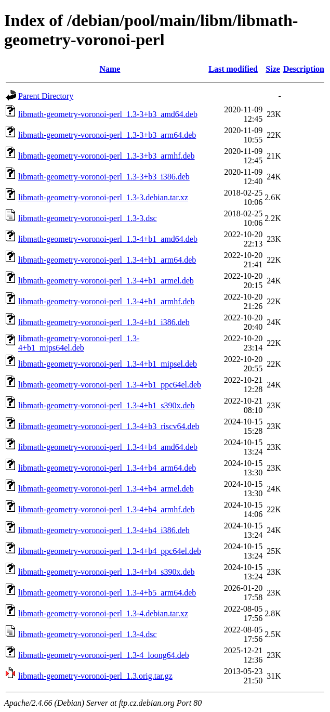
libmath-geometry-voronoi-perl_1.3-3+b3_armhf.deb (106, 155)
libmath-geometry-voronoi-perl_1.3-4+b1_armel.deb (106, 280)
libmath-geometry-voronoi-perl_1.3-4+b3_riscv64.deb (109, 426)
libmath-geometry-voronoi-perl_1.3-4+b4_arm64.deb (107, 467)
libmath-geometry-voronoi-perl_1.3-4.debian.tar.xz (103, 613)
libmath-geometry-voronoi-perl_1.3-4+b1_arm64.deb (107, 259)
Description (303, 68)
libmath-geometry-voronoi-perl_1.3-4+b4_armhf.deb (106, 509)
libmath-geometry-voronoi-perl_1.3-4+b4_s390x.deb (106, 571)
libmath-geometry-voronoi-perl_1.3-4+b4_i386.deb (104, 530)
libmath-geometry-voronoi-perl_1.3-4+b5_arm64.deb (107, 592)
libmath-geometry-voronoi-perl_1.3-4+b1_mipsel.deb (107, 363)
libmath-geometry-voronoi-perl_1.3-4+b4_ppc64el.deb (109, 551)
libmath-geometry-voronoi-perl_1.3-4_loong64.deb (103, 655)
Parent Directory (45, 96)
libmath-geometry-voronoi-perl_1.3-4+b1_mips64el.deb (78, 343)
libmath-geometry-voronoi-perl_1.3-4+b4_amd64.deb (107, 447)
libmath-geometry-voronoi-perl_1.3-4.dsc (87, 634)
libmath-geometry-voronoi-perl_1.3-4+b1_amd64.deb (107, 239)
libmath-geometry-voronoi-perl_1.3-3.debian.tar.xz (103, 197)
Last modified (233, 68)
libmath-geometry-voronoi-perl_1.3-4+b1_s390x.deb (106, 405)
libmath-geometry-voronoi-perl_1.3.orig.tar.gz (95, 675)
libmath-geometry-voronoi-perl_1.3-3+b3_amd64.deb (107, 114)
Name (109, 68)
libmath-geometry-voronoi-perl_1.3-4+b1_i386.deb (104, 322)
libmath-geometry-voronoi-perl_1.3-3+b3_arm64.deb (107, 135)
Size (273, 68)
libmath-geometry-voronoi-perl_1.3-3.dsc (87, 218)
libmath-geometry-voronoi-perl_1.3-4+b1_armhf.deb (106, 301)
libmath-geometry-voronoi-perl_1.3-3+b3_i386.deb (104, 176)
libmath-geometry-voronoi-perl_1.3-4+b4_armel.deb (106, 488)
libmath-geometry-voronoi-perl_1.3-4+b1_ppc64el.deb (109, 384)
